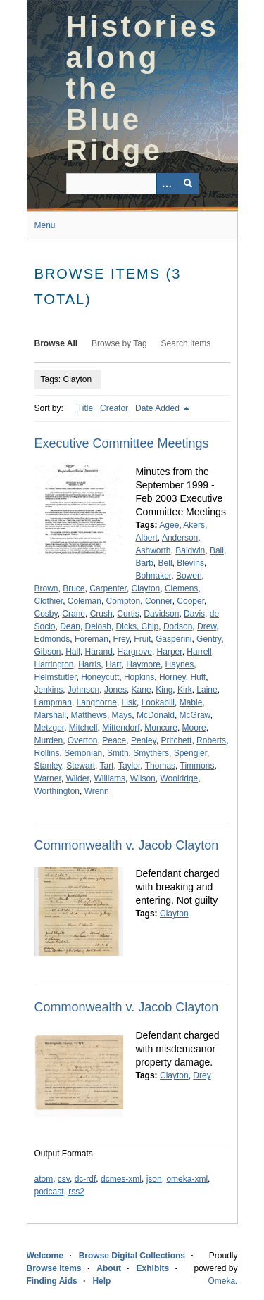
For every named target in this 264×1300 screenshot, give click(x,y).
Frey (121, 639)
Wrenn (96, 791)
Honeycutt (100, 677)
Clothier (48, 601)
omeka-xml (187, 1179)
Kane (141, 690)
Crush (101, 614)
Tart (106, 766)
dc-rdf (85, 1179)
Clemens (181, 588)
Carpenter (108, 588)
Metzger (49, 728)
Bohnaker (154, 576)
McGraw (195, 715)
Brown (46, 588)
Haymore (143, 664)
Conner (158, 601)
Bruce (73, 588)
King (164, 690)
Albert (147, 538)
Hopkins (139, 677)
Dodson (177, 626)
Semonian (83, 753)
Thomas (160, 766)
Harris (89, 664)
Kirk (184, 690)
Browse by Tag (119, 343)
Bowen (189, 576)
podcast (49, 1192)
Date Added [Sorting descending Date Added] (158, 408)
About (108, 1268)
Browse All (56, 343)
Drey (201, 1075)
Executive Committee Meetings (121, 443)
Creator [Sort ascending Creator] (114, 408)
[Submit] (188, 183)
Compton (123, 601)
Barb (144, 563)
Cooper (190, 601)
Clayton (146, 588)
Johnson (83, 690)
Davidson (161, 614)
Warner (47, 778)
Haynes (179, 664)
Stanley (48, 766)
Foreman (91, 639)
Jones (115, 690)
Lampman (53, 702)
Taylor (129, 766)
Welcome (45, 1256)
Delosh (98, 626)
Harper (169, 652)
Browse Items (54, 1268)
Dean (70, 626)
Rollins (47, 753)
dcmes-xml (121, 1179)
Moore (194, 728)
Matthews (89, 715)
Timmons (197, 766)
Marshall (50, 715)
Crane (73, 614)
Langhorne (97, 702)
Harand (99, 652)
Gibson (47, 652)
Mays (122, 715)
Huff (198, 677)
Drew (206, 626)
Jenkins (48, 690)
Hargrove (135, 652)
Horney (172, 677)
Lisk (129, 702)
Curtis (128, 614)
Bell (165, 563)
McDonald (156, 715)
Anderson (180, 538)
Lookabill (158, 702)
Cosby (46, 614)
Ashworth (153, 550)
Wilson (143, 778)
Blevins (190, 563)
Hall (72, 652)
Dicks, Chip (137, 626)
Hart (114, 664)
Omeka (221, 1281)
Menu (45, 225)
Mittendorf (120, 728)
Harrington (54, 664)
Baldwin (190, 550)
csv (64, 1179)
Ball (217, 550)
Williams (109, 778)
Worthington (57, 791)
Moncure (160, 728)
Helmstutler (55, 677)
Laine (206, 690)
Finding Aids (52, 1281)
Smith (118, 753)
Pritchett (176, 740)
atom (44, 1179)
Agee (169, 525)
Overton (83, 740)
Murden (48, 740)
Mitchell (83, 728)
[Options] (166, 183)
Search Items (186, 343)
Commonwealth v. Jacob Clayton (126, 845)
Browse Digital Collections (132, 1256)
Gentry (208, 639)
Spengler (190, 753)
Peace (114, 740)
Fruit (142, 639)
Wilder (77, 778)
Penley (143, 740)
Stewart (80, 766)
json (154, 1179)
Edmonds (52, 639)
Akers (194, 525)
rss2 (76, 1192)
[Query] (132, 183)
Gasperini (173, 639)
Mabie (191, 702)
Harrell (199, 652)
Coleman (84, 601)
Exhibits (153, 1268)
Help (101, 1281)
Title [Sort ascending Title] (85, 408)
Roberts (211, 740)
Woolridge (179, 778)
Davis (194, 614)
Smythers (151, 753)
